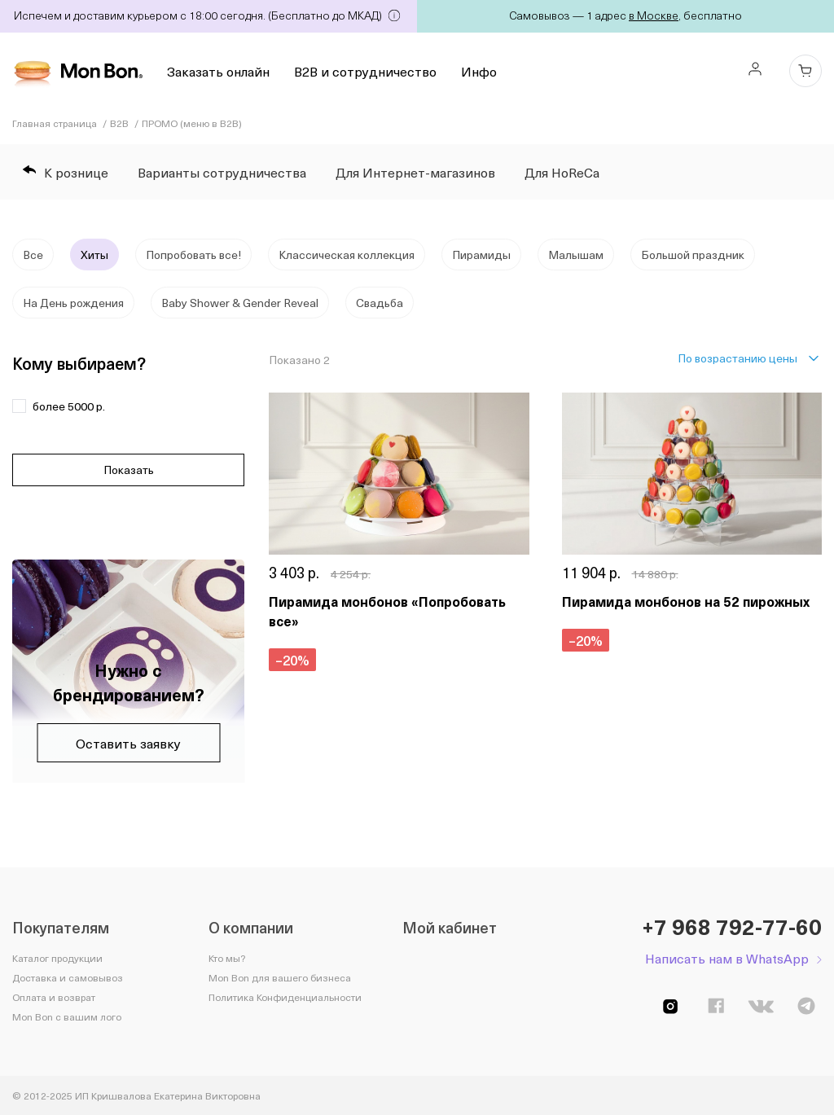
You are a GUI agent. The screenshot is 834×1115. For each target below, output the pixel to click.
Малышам (576, 254)
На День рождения (73, 302)
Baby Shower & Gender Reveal (239, 302)
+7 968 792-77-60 (732, 926)
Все (33, 254)
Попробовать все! (193, 254)
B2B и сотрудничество (365, 71)
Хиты (94, 254)
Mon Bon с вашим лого (66, 1016)
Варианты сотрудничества (222, 172)
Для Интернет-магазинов (415, 172)
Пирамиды (481, 254)
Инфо (479, 71)
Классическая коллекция (347, 254)
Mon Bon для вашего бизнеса (279, 977)
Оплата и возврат (53, 997)
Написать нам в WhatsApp (727, 958)
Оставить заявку (128, 743)
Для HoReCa (562, 172)
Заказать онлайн (218, 71)
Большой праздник (692, 254)
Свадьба (379, 302)
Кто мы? (226, 957)
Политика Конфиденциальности (285, 997)
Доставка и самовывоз (67, 977)
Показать (128, 469)
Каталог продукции (57, 957)
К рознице (65, 172)
